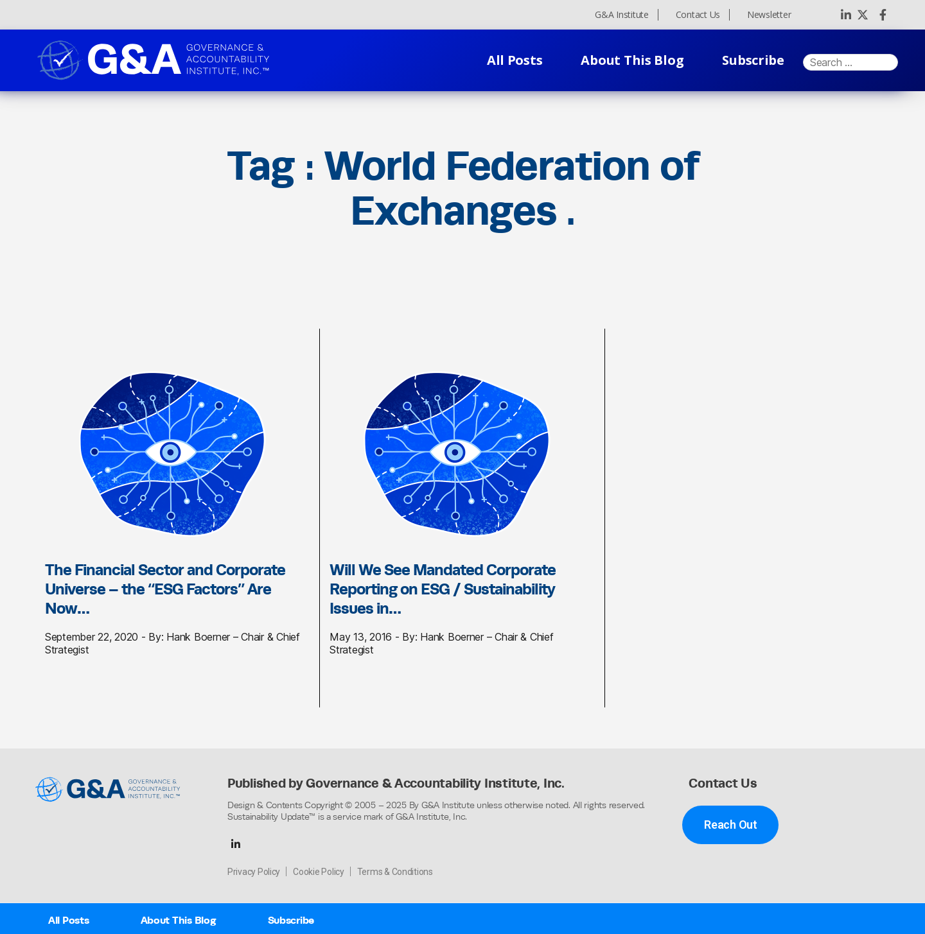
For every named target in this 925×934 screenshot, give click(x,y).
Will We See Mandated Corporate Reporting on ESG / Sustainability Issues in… (443, 588)
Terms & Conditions (395, 872)
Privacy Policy (253, 872)
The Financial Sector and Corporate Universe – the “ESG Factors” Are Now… (165, 588)
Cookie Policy (318, 872)
